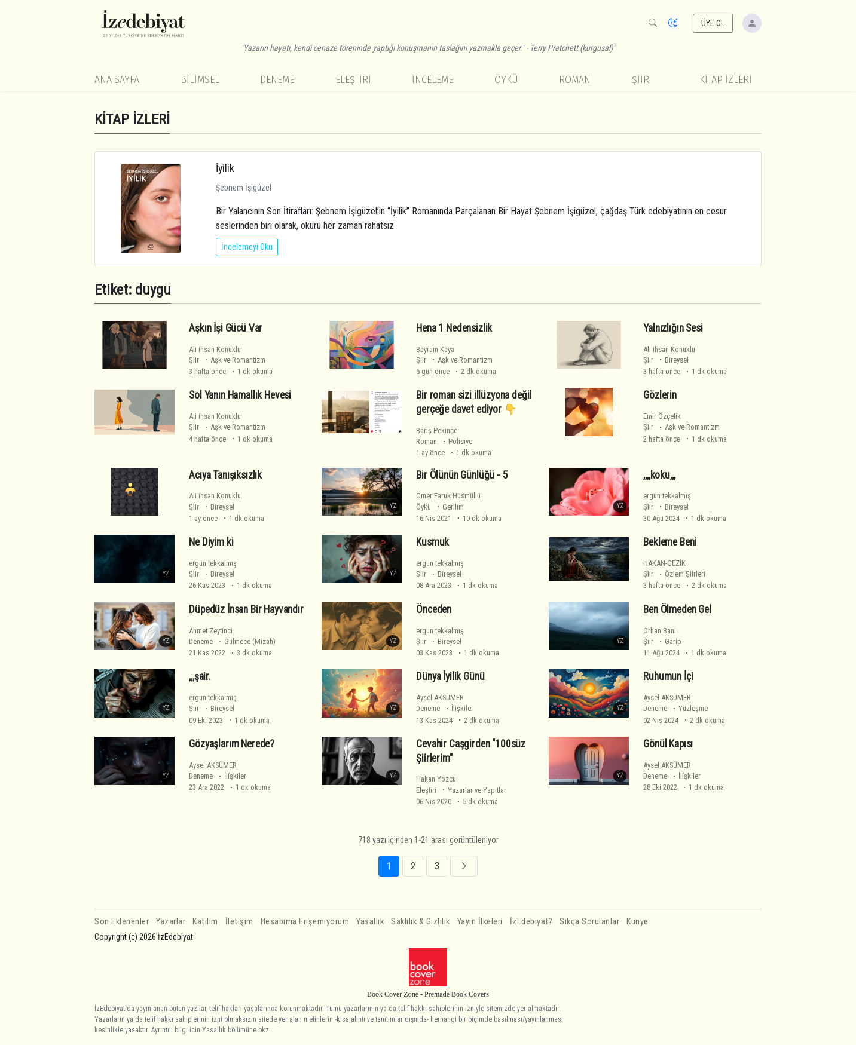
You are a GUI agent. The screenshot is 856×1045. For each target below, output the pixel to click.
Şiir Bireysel (666, 360)
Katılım (205, 922)
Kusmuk (432, 542)
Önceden (433, 609)
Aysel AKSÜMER (440, 697)
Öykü (506, 79)
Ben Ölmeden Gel (677, 609)
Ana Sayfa (116, 79)
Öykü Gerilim (440, 506)
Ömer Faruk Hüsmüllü (448, 495)
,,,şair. (200, 676)
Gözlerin (660, 395)
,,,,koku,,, (659, 475)
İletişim (239, 922)
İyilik (225, 168)
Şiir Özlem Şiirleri (674, 573)
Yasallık (370, 922)
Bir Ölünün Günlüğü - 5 (462, 475)
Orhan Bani (659, 630)
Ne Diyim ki (211, 542)
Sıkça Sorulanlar (589, 922)
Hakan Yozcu (436, 778)
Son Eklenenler (121, 922)
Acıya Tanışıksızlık (225, 475)
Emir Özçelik (662, 416)
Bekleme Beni (669, 542)
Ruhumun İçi (668, 676)
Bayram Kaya (435, 349)
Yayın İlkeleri (480, 922)
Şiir (640, 79)
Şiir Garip (662, 641)
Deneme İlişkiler (444, 708)
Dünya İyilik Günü (450, 676)
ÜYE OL (713, 23)
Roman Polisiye (444, 441)
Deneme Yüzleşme (675, 708)
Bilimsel (200, 79)
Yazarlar (170, 922)
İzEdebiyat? (531, 922)
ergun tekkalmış (667, 495)
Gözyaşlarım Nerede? (231, 744)
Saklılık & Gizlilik (420, 922)
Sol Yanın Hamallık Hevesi (240, 395)
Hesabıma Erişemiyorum (305, 922)
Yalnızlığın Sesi (672, 328)
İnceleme (432, 79)
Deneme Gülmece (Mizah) (232, 641)
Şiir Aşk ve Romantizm (227, 360)
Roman (575, 79)
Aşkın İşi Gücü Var (225, 328)
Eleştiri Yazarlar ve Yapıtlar (461, 790)
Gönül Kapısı (668, 744)
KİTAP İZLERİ (725, 79)
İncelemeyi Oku (247, 247)
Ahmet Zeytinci (211, 630)
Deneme (277, 79)
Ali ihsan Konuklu (215, 349)
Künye (637, 922)
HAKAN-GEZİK (664, 563)
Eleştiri (353, 79)
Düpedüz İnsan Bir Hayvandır (246, 609)
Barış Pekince (436, 430)
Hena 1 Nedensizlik (454, 328)
